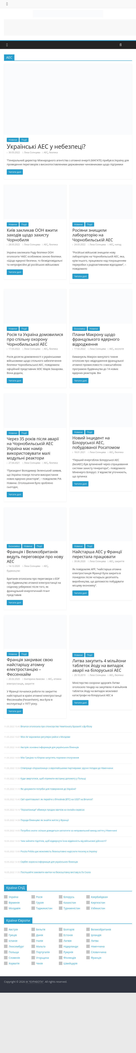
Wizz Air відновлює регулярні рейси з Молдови (45, 736)
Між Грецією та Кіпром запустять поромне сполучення (49, 757)
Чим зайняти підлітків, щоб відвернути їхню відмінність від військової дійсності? (63, 841)
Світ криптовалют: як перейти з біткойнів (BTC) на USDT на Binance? (56, 799)
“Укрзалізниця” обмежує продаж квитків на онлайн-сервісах (52, 809)
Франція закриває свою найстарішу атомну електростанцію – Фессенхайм (30, 667)
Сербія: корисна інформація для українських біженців (49, 861)
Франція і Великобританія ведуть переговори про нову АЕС (35, 556)
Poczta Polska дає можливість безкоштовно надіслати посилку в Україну (58, 851)
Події (24, 139)
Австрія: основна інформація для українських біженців (49, 747)
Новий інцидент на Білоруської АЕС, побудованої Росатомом (96, 442)
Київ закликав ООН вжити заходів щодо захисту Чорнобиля (32, 234)
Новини (13, 139)
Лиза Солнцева (32, 152)
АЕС (46, 152)
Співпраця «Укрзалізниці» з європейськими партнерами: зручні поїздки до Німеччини (66, 768)
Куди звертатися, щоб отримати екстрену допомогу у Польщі (53, 778)
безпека (53, 152)
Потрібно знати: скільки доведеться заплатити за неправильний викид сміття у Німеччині (68, 830)
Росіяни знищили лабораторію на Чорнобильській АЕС (92, 234)
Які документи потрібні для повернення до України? (48, 788)
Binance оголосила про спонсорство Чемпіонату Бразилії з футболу (56, 726)
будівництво (13, 570)
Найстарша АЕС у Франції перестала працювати (97, 554)
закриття (119, 561)
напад (118, 244)
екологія (119, 348)
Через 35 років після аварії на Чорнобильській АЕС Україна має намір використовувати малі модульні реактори (33, 448)
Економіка (79, 328)
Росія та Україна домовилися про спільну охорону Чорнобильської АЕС (35, 339)
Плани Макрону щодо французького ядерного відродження (95, 339)
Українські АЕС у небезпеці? (46, 146)
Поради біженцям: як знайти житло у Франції (44, 820)
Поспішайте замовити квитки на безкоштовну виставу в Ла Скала (55, 872)
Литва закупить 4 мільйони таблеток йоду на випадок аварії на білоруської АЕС (99, 665)
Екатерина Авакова (34, 679)
